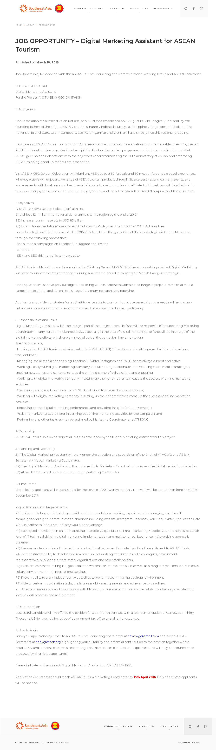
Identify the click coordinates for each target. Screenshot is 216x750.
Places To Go (116, 10)
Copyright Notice (48, 742)
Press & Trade (47, 25)
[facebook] (193, 8)
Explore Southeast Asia (88, 10)
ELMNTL (197, 742)
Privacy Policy (33, 742)
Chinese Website (162, 8)
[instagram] (201, 8)
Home (18, 25)
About (30, 25)
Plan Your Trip (139, 10)
